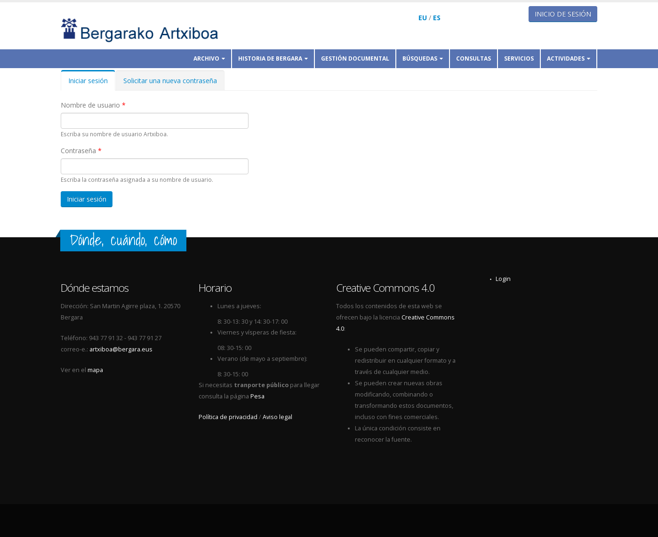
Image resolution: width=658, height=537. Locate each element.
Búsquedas (422, 58)
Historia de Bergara (273, 58)
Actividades (568, 58)
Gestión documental (355, 58)
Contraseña (81, 150)
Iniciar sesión (91, 83)
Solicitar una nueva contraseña (170, 80)
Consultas (473, 58)
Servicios (519, 58)
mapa (95, 370)
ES (437, 17)
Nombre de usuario (93, 105)
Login (503, 279)
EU (422, 17)
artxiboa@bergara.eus (120, 349)
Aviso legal (277, 417)
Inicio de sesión (563, 13)
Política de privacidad (228, 417)
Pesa (257, 396)
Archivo (209, 58)
